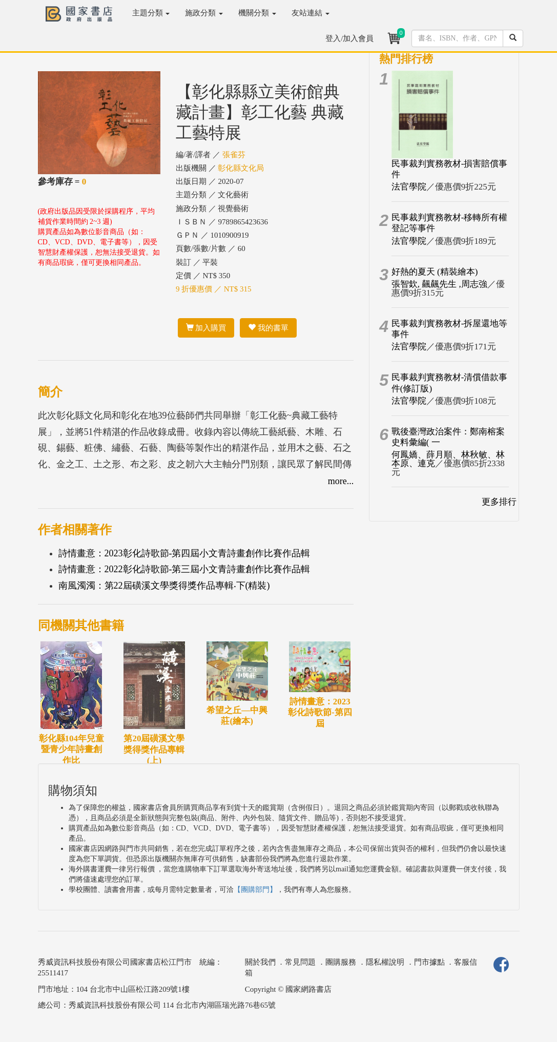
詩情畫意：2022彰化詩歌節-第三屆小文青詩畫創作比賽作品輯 (184, 569)
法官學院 (408, 187)
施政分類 (204, 13)
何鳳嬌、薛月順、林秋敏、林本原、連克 (448, 459)
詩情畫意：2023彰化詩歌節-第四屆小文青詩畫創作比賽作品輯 (184, 553)
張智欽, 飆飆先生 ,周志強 (439, 284)
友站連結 (310, 13)
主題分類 (151, 13)
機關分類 (257, 13)
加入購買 (206, 328)
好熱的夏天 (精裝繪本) (434, 272)
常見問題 (300, 962)
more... (341, 481)
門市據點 (429, 962)
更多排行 (499, 502)
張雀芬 (233, 155)
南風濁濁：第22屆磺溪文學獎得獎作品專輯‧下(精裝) (164, 585)
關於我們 (260, 962)
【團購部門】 (255, 889)
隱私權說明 (385, 962)
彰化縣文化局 (241, 168)
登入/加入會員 (349, 38)
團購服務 (340, 962)
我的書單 (268, 328)
